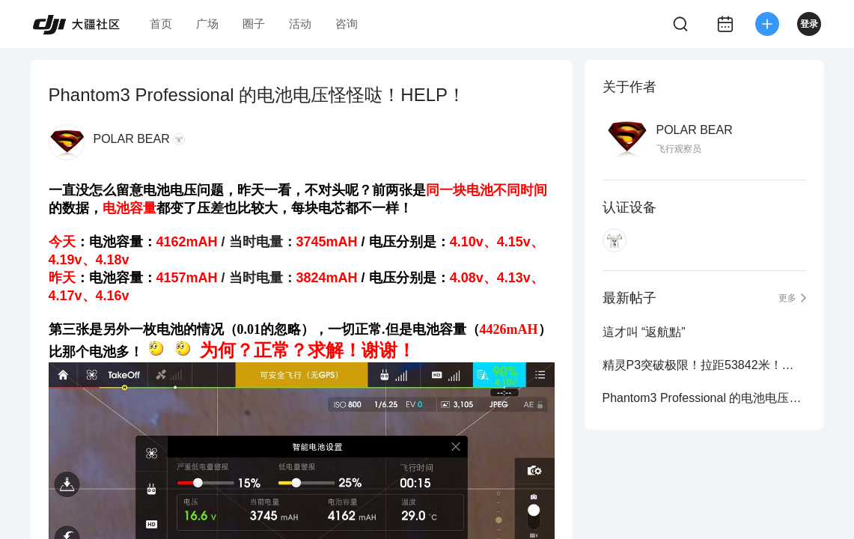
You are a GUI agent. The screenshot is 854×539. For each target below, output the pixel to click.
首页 (161, 23)
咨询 (346, 23)
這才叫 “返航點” (644, 332)
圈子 (254, 23)
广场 (207, 23)
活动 (300, 23)
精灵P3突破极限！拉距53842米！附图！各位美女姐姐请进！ (704, 365)
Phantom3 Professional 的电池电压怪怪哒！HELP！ (704, 398)
